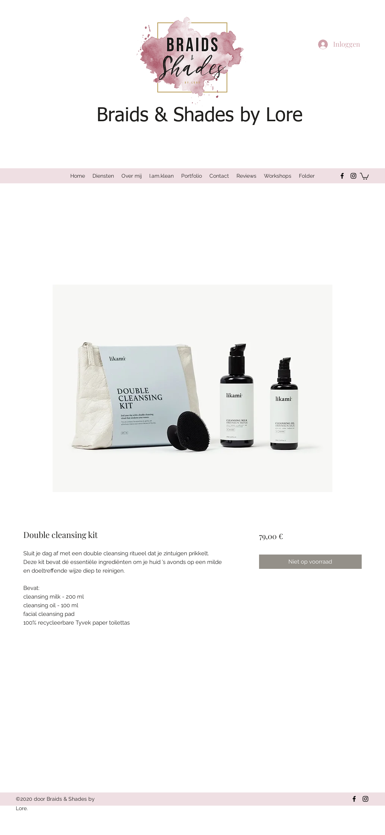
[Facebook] (342, 176)
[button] (364, 176)
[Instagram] (353, 176)
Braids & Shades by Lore (200, 115)
